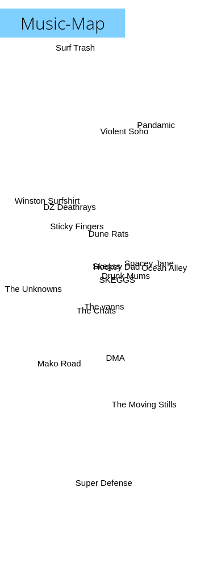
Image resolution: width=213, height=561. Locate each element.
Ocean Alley (165, 266)
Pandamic (156, 124)
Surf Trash (75, 51)
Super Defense (104, 484)
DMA (114, 361)
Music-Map (62, 23)
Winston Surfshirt (46, 200)
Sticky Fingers (75, 222)
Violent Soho (125, 130)
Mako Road (59, 360)
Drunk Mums (125, 277)
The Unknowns (33, 290)
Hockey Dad (117, 265)
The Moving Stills (144, 406)
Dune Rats (109, 232)
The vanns (102, 304)
